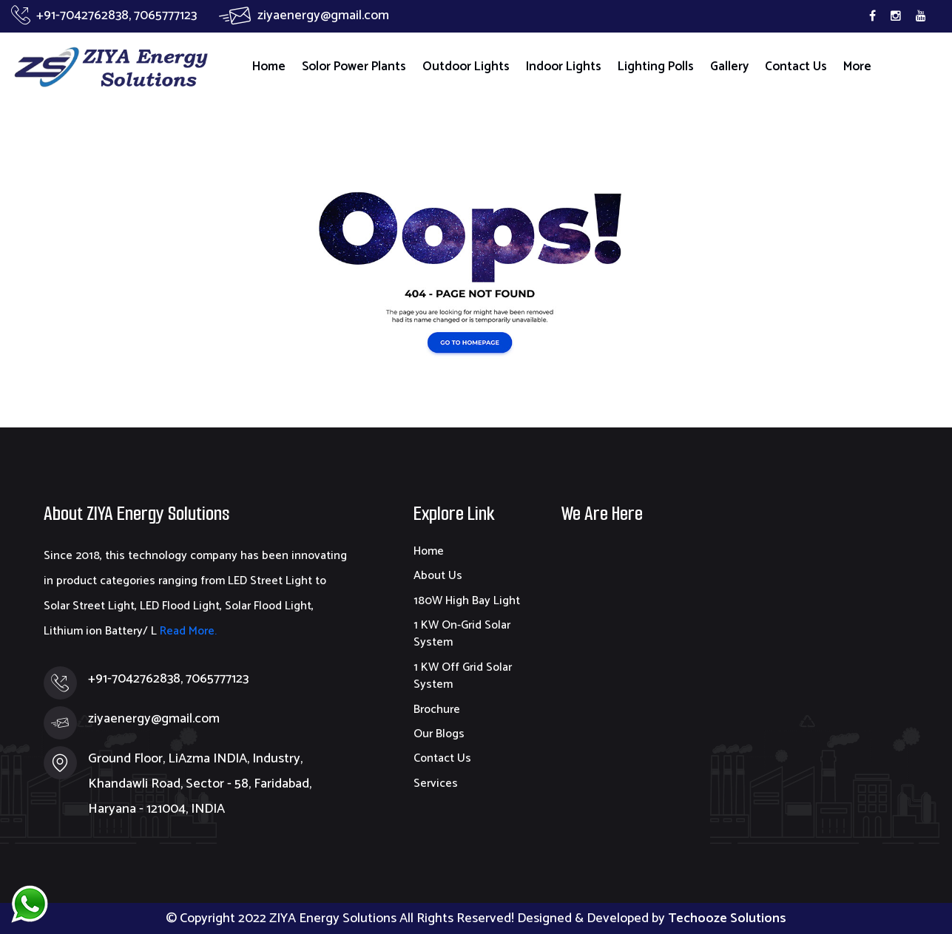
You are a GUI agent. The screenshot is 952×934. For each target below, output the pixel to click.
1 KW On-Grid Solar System (461, 633)
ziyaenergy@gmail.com (304, 15)
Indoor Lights (563, 66)
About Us (437, 576)
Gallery (729, 66)
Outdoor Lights (466, 66)
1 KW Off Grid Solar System (462, 675)
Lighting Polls (656, 66)
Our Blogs (439, 734)
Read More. (187, 631)
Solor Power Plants (354, 66)
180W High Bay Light (466, 601)
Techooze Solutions (727, 918)
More (857, 66)
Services (435, 783)
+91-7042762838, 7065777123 (104, 15)
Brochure (436, 710)
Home (269, 66)
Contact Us (796, 66)
